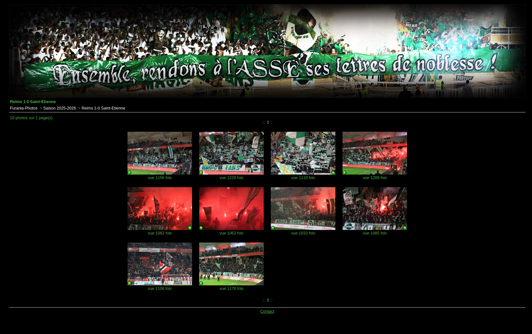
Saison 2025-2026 (59, 108)
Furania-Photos (23, 108)
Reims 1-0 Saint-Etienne (103, 108)
